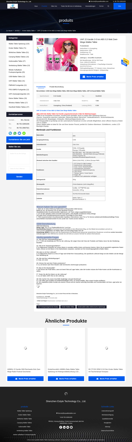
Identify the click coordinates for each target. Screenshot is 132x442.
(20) (17, 71)
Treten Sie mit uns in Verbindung (71, 6)
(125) (19, 44)
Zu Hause (9, 30)
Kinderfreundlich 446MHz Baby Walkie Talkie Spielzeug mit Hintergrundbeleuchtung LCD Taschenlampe (63, 370)
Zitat (119, 6)
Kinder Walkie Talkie (28, 30)
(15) (19, 57)
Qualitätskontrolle (107, 419)
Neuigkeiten (107, 423)
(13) (19, 65)
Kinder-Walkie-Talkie (68, 307)
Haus (36, 6)
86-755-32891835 (119, 1)
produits (17, 30)
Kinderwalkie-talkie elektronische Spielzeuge (91, 307)
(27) (17, 61)
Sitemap (107, 426)
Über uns (54, 6)
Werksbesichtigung (107, 415)
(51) (19, 52)
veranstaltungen (90, 6)
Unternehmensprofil (108, 411)
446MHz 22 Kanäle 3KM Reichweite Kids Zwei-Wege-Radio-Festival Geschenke (24, 370)
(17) (18, 103)
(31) (17, 81)
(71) (17, 48)
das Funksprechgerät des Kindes (48, 307)
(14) (19, 94)
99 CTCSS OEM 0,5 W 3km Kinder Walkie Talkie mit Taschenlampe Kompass (105, 370)
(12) (17, 76)
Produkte (44, 6)
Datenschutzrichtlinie (107, 430)
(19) (18, 98)
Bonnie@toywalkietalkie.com (99, 1)
